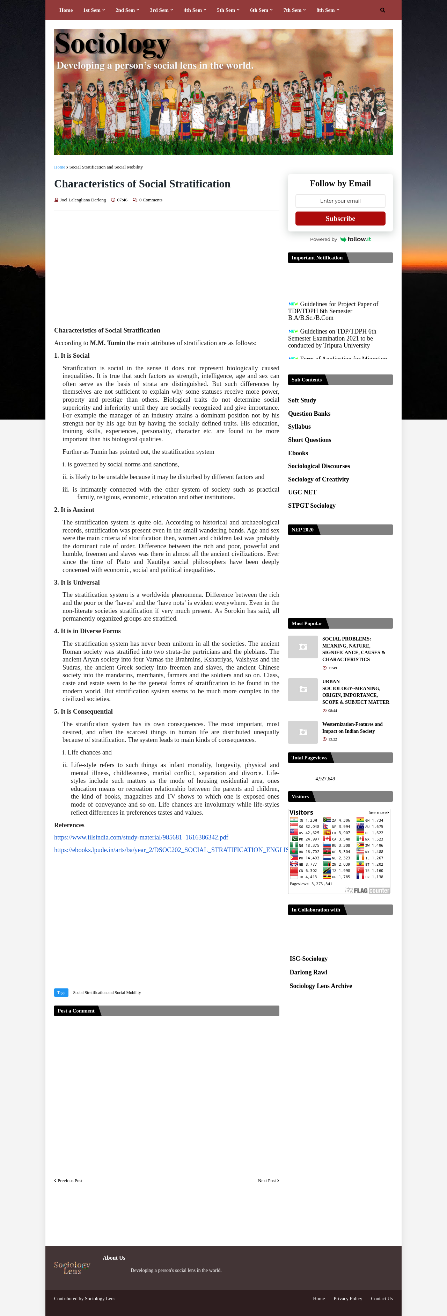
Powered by (340, 239)
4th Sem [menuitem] (193, 10)
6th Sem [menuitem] (259, 10)
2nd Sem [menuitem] (125, 10)
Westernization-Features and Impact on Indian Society (352, 728)
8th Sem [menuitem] (325, 10)
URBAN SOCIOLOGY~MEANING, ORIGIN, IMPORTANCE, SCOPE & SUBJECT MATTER (355, 692)
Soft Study (302, 400)
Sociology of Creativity (318, 479)
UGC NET (302, 492)
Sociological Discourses (319, 466)
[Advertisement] (166, 269)
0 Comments (150, 199)
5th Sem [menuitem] (226, 10)
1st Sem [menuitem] (92, 10)
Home (59, 167)
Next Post (267, 1180)
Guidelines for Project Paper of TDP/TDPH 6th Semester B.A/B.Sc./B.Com (333, 315)
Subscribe (340, 218)
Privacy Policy (348, 1298)
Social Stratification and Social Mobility (106, 167)
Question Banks (309, 413)
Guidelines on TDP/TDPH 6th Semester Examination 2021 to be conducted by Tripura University (332, 342)
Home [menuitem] (66, 10)
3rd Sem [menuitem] (159, 10)
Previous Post (70, 1180)
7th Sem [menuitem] (292, 10)
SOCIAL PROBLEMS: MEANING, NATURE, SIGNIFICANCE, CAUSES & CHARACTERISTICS (354, 649)
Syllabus (299, 426)
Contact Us (382, 1298)
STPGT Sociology (312, 505)
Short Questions (309, 439)
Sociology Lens (100, 1298)
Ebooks (298, 453)
